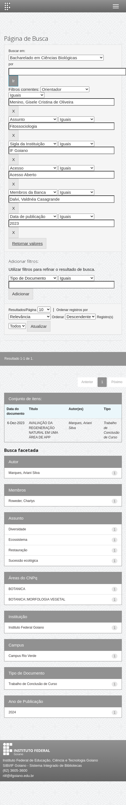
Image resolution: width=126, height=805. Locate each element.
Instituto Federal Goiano (26, 627)
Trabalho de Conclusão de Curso (33, 684)
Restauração (18, 550)
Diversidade (17, 529)
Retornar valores (27, 243)
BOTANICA (17, 589)
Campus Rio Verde (22, 656)
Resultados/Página (22, 310)
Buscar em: (17, 51)
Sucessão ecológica (23, 561)
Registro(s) (105, 317)
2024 (12, 712)
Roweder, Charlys (22, 501)
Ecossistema (18, 540)
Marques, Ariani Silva (24, 473)
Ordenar (58, 317)
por (11, 64)
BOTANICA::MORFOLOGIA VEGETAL (37, 599)
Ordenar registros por (72, 310)
